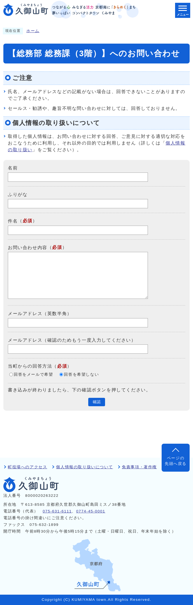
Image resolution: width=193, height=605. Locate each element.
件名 (13, 221)
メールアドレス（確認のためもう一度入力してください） (72, 339)
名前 (13, 168)
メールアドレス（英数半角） (40, 313)
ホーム (32, 31)
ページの (175, 461)
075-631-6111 (57, 511)
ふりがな (17, 194)
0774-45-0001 (90, 511)
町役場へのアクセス (27, 467)
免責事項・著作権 (139, 467)
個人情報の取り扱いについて (84, 467)
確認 (97, 402)
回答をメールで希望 (33, 374)
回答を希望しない (81, 374)
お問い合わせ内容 (27, 247)
